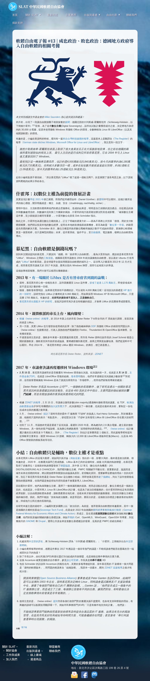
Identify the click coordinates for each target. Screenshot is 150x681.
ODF (93, 326)
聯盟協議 (65, 465)
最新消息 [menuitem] (52, 14)
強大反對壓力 (58, 406)
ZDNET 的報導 (32, 402)
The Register (121, 138)
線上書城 (35, 654)
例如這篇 (75, 458)
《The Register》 (71, 432)
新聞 (67, 122)
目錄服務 (95, 232)
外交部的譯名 (36, 541)
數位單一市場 (117, 225)
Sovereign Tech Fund (51, 510)
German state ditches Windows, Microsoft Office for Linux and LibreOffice (61, 142)
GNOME (30, 521)
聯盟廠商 (54, 646)
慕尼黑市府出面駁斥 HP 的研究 (35, 301)
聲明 (101, 199)
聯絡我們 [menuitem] (131, 14)
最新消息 (32, 646)
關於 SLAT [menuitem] (31, 16)
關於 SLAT (10, 646)
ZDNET (99, 354)
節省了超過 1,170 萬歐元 (103, 283)
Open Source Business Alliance (58, 578)
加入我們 (11, 659)
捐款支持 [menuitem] (17, 22)
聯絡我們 (54, 650)
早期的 (71, 517)
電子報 (24, 627)
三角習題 (48, 258)
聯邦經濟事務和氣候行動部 (107, 510)
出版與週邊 (34, 650)
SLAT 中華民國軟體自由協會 (36, 6)
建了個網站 (104, 477)
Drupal (42, 521)
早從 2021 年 (37, 199)
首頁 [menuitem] (15, 14)
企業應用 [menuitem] (71, 14)
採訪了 (46, 414)
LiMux (25, 262)
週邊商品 (35, 659)
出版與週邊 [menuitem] (90, 16)
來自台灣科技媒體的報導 (76, 138)
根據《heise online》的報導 (33, 318)
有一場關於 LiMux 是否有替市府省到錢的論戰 (68, 277)
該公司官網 (72, 560)
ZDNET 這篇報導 (113, 567)
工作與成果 (13, 654)
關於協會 (11, 650)
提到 (55, 601)
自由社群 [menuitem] (111, 16)
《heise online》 (117, 428)
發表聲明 (75, 376)
